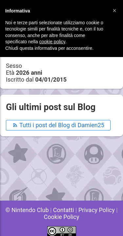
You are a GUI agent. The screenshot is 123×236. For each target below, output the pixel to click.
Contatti (63, 209)
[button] (114, 10)
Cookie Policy (61, 216)
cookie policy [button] (52, 41)
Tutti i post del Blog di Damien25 (58, 125)
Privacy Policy (96, 209)
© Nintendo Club (27, 209)
